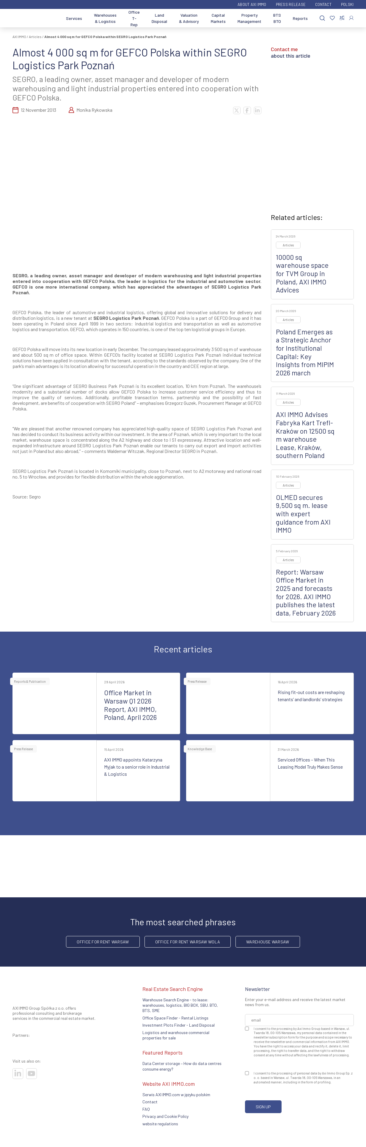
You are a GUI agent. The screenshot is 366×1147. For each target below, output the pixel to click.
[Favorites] (332, 18)
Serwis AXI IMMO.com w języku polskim (176, 1094)
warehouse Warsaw (267, 941)
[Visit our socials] (17, 1073)
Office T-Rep (134, 18)
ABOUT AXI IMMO (252, 4)
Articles (35, 36)
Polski (347, 4)
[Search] (322, 18)
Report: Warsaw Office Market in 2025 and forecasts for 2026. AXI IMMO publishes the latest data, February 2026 (306, 592)
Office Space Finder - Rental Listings (175, 1017)
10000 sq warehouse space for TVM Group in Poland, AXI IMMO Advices (302, 273)
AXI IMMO (19, 36)
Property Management (249, 18)
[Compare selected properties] (342, 18)
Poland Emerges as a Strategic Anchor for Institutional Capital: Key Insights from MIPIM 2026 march (305, 352)
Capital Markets (218, 18)
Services (74, 18)
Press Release (291, 4)
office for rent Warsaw (103, 941)
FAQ (146, 1109)
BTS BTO (277, 18)
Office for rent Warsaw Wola (187, 941)
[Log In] (351, 18)
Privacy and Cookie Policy (165, 1116)
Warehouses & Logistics (105, 18)
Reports (300, 18)
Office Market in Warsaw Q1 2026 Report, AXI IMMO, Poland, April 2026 (130, 704)
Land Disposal (159, 18)
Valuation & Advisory (189, 18)
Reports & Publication (30, 681)
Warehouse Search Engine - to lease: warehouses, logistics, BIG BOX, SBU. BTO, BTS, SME (180, 1005)
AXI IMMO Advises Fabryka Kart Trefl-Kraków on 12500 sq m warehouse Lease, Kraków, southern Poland (305, 435)
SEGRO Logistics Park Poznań (126, 318)
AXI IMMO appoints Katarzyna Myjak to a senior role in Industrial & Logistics (136, 767)
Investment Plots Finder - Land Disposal (178, 1025)
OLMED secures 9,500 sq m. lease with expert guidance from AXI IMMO (303, 513)
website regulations (160, 1123)
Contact (323, 4)
